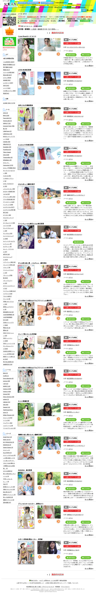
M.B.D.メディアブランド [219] (9, 138)
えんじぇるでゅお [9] (9, 455)
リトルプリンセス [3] (9, 428)
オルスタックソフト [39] (8, 219)
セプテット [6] (7, 246)
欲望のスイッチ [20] (9, 487)
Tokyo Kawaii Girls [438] (7, 153)
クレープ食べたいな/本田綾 (27, 334)
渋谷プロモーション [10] (8, 334)
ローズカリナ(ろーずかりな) (76, 47)
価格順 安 (41, 29)
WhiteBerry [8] (7, 160)
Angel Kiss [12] (7, 437)
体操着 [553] (6, 80)
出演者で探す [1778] (9, 103)
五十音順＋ (52, 29)
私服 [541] (6, 93)
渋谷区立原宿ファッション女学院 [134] (9, 353)
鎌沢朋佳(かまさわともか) (75, 274)
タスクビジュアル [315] (7, 258)
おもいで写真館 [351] (9, 168)
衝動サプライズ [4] (8, 500)
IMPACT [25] (7, 123)
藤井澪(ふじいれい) (73, 311)
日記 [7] (5, 484)
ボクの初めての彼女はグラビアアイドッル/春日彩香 (35, 367)
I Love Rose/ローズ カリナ (27, 36)
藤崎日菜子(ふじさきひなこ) (76, 195)
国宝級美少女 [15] (8, 312)
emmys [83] (6, 381)
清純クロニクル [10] (9, 489)
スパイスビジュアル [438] (8, 237)
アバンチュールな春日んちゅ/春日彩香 (31, 223)
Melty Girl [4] (7, 439)
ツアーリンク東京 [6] (9, 262)
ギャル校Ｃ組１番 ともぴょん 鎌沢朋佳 (32, 263)
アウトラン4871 (81, 19)
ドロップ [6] (6, 267)
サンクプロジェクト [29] (8, 229)
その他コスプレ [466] (9, 90)
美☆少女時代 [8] (8, 497)
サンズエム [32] (7, 233)
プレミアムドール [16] (7, 282)
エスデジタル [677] (8, 207)
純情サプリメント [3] (9, 494)
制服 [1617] (6, 70)
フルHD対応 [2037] (8, 62)
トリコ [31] (6, 420)
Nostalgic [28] (7, 147)
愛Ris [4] (5, 330)
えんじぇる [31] (7, 417)
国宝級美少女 (71, 19)
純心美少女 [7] (7, 492)
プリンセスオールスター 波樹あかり (30, 503)
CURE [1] (6, 376)
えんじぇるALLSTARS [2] (7, 451)
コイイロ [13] (7, 225)
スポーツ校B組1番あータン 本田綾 (30, 539)
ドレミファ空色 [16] (9, 265)
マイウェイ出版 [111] (9, 291)
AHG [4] (5, 113)
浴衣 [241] (6, 85)
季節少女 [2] (6, 327)
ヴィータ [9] (6, 299)
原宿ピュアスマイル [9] (8, 308)
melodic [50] (6, 141)
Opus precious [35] (8, 397)
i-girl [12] (5, 383)
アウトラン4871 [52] (9, 197)
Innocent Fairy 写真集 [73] (8, 127)
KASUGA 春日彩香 (25, 470)
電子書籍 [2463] (7, 67)
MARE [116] (6, 386)
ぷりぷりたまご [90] (9, 189)
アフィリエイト (65, 586)
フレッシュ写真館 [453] (7, 277)
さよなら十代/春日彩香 (25, 145)
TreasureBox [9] (7, 157)
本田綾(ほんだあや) (73, 345)
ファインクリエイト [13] (8, 271)
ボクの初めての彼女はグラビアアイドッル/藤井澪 (34, 300)
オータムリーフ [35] (9, 223)
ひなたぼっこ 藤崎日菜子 (26, 184)
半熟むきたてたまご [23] (8, 303)
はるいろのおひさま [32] (8, 185)
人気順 (33, 29)
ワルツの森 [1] (7, 296)
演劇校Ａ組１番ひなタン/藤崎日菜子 (30, 434)
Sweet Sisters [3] (8, 447)
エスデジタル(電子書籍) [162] (9, 211)
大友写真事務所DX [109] (7, 319)
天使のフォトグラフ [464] (8, 324)
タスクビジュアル (44, 21)
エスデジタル (33, 21)
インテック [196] (8, 204)
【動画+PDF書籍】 (72, 21)
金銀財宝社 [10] (7, 364)
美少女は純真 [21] (8, 362)
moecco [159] (7, 389)
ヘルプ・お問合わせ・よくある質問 (49, 580)
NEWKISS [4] (7, 445)
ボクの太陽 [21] (7, 471)
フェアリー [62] (7, 423)
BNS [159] (6, 115)
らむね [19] (6, 194)
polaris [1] (6, 399)
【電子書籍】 (62, 21)
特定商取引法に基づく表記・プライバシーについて (40, 586)
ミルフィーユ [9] (8, 425)
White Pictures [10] (8, 415)
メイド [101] (6, 88)
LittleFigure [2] (7, 131)
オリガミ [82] (7, 215)
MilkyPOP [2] (7, 144)
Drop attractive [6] (8, 378)
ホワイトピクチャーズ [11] (9, 287)
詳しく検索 (90, 10)
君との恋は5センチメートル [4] (9, 475)
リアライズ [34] (7, 293)
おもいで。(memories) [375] (8, 164)
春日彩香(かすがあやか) (74, 81)
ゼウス (71, 50)
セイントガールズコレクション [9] (9, 243)
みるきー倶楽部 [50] (9, 191)
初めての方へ (58, 7)
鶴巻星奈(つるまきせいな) (75, 116)
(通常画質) (71, 55)
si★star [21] (6, 402)
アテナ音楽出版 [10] (9, 199)
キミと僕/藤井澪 (23, 401)
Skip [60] (5, 404)
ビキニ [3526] (7, 77)
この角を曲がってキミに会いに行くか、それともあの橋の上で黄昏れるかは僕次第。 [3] (9, 463)
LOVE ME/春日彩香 (24, 70)
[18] (6, 254)
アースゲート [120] (8, 202)
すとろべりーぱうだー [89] (9, 172)
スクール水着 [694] (8, 72)
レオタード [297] (8, 83)
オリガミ (53, 21)
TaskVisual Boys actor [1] (8, 411)
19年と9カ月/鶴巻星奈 (25, 105)
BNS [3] (5, 373)
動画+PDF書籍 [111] (9, 64)
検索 (60, 10)
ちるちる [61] (7, 176)
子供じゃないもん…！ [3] (7, 480)
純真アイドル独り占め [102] (9, 358)
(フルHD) (86, 55)
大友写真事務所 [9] (8, 314)
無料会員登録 (82, 7)
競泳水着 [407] (7, 75)
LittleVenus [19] (7, 134)
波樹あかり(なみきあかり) (75, 514)
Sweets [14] (6, 407)
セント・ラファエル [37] (8, 250)
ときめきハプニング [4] (8, 180)
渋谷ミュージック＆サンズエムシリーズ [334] (9, 346)
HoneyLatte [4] (7, 121)
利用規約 (57, 586)
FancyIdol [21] (7, 118)
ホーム (5, 11)
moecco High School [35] (7, 393)
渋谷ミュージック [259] (7, 339)
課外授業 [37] (7, 502)
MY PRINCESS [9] (8, 442)
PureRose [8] (7, 149)
